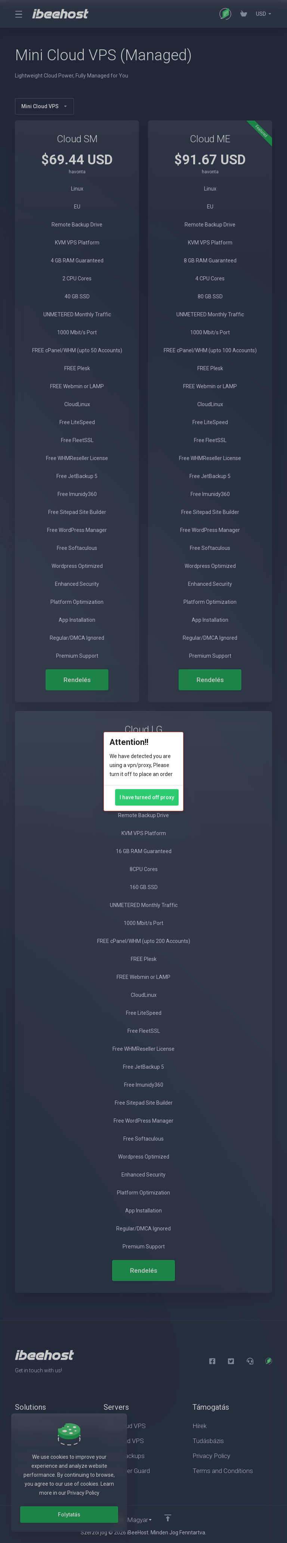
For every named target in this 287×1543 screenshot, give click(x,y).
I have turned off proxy (147, 797)
